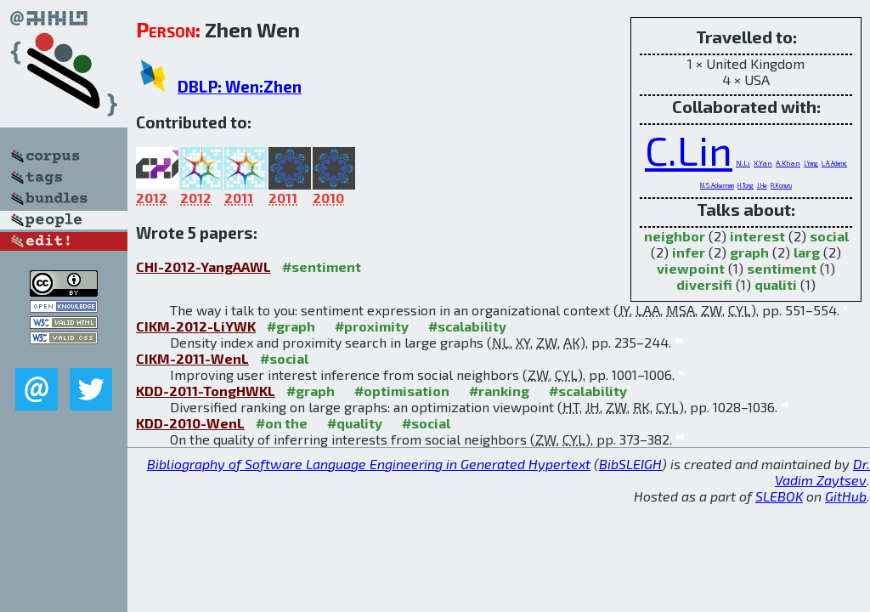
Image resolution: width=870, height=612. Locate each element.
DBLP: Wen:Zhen (240, 86)
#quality (354, 423)
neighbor (674, 236)
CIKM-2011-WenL (192, 358)
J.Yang (811, 163)
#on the (282, 423)
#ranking (499, 390)
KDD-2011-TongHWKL (205, 390)
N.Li (743, 162)
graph (749, 252)
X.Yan (763, 162)
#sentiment (321, 266)
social (829, 236)
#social (284, 358)
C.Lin (688, 149)
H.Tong (745, 185)
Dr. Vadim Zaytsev (822, 472)
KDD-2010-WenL (190, 423)
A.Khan (788, 162)
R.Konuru (781, 185)
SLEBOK (779, 496)
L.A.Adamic (834, 163)
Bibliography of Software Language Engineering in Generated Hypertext (368, 464)
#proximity (372, 326)
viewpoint (691, 268)
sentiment (781, 268)
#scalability (467, 326)
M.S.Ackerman (717, 185)
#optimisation (401, 390)
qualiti (775, 284)
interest (757, 236)
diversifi (704, 284)
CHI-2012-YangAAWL (203, 266)
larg (807, 252)
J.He (762, 185)
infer (688, 252)
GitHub (846, 496)
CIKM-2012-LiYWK (196, 326)
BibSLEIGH (630, 464)
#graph (291, 326)
